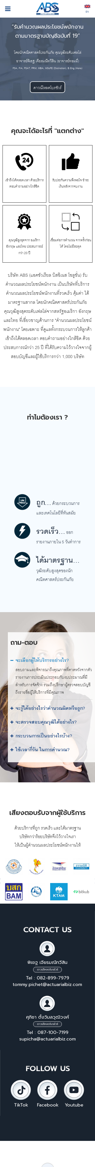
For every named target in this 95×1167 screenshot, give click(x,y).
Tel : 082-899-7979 (47, 977)
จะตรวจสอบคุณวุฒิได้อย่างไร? (46, 720)
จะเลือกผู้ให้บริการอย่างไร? (42, 659)
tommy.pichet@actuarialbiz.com (47, 984)
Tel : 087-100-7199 (47, 1032)
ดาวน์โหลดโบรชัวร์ (47, 87)
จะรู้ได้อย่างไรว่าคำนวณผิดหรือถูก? (50, 707)
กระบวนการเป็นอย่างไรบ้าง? (43, 734)
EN (87, 9)
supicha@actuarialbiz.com (47, 1038)
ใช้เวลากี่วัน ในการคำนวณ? (42, 748)
